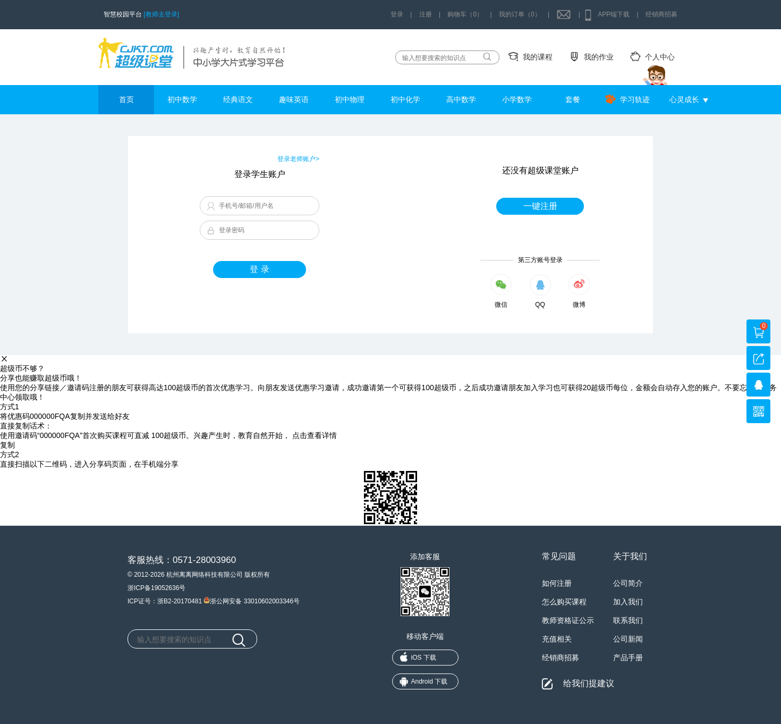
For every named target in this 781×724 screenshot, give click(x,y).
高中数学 (461, 99)
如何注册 (557, 583)
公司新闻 (628, 639)
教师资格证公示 (568, 620)
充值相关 (557, 639)
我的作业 (599, 57)
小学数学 (517, 99)
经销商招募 (661, 14)
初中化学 (405, 99)
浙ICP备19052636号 (156, 588)
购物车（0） (465, 14)
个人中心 (660, 57)
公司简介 (628, 583)
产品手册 (628, 657)
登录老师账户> (298, 159)
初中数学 (182, 99)
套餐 (572, 99)
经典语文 (238, 99)
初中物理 (349, 99)
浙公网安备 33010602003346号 (251, 600)
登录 (396, 14)
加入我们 (628, 601)
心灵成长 (684, 99)
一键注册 (540, 206)
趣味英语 (294, 99)
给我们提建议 (588, 683)
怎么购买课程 (564, 601)
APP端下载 (614, 14)
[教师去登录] (161, 14)
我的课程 (538, 57)
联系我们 (628, 620)
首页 (126, 99)
